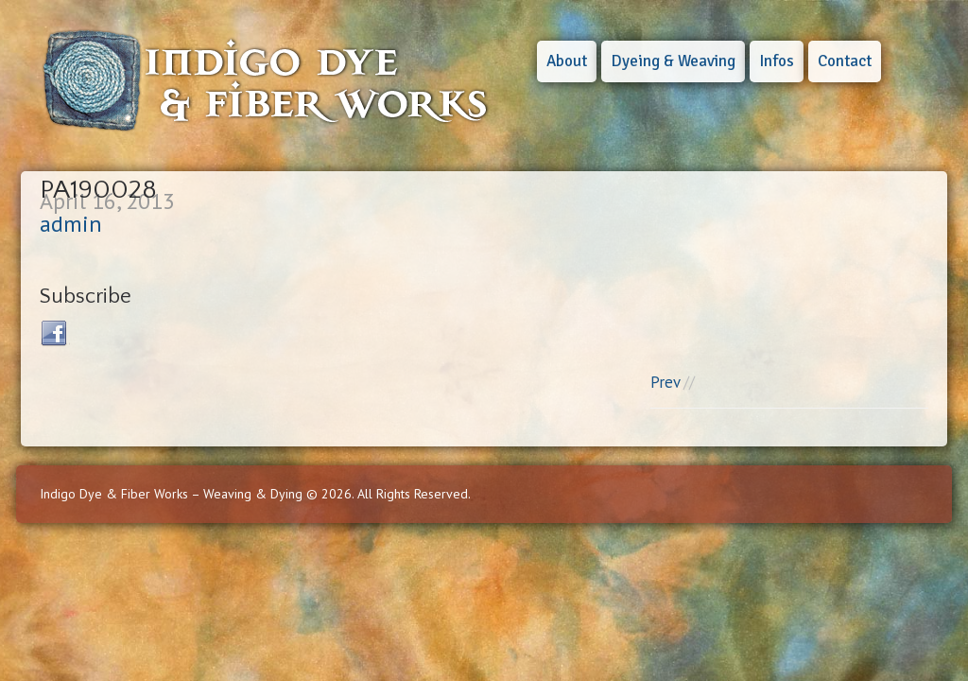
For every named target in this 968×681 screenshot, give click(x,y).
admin (71, 223)
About (566, 61)
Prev (665, 382)
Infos (776, 61)
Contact (845, 61)
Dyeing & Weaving (673, 61)
